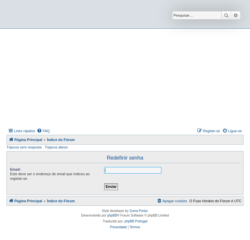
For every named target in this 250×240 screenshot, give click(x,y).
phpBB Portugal (135, 221)
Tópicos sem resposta (24, 147)
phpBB (112, 215)
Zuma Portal (138, 211)
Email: (15, 169)
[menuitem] (43, 131)
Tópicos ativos (56, 147)
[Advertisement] (128, 77)
